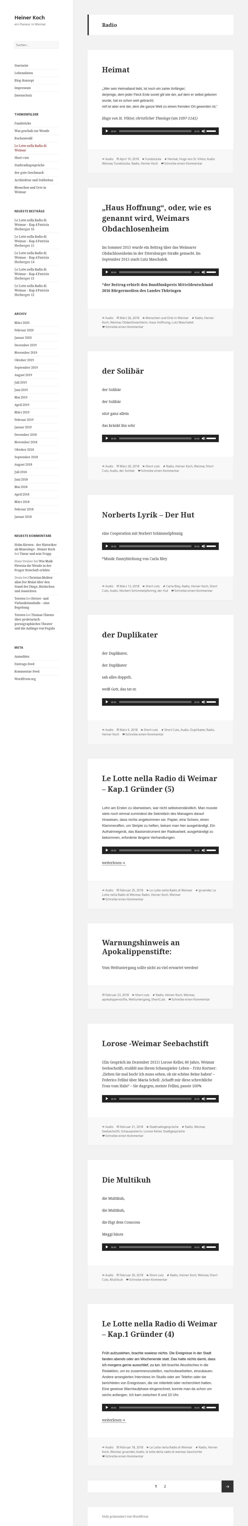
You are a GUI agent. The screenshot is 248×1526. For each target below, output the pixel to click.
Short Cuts (171, 730)
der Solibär (123, 371)
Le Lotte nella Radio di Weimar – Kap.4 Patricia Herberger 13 (32, 273)
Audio (109, 159)
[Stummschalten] (203, 131)
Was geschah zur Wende (32, 131)
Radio (135, 163)
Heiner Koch (30, 17)
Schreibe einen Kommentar (183, 163)
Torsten (20, 598)
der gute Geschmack (29, 173)
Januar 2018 (23, 517)
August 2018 (23, 464)
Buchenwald (23, 138)
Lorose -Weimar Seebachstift (155, 1043)
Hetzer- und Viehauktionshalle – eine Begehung (32, 602)
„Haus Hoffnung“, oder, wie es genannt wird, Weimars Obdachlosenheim (156, 217)
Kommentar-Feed (27, 671)
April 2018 (22, 494)
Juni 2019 (21, 390)
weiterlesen (114, 862)
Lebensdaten (24, 73)
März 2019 (22, 412)
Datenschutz (23, 95)
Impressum (23, 88)
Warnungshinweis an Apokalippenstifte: (141, 946)
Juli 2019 (21, 382)
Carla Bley (173, 586)
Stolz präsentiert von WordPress (125, 1516)
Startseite (21, 65)
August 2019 (23, 375)
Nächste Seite (227, 1486)
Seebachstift (111, 1131)
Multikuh (116, 1280)
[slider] (155, 131)
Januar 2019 (23, 427)
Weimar (115, 322)
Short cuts (22, 158)
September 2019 (26, 367)
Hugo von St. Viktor (192, 159)
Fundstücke (23, 123)
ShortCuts (158, 999)
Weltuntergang (139, 999)
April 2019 (22, 405)
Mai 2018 (21, 487)
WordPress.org (25, 679)
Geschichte (194, 1452)
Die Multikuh (126, 1180)
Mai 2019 (21, 397)
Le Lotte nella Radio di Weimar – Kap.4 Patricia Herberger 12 (32, 290)
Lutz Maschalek (183, 322)
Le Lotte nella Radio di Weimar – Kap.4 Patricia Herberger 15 (32, 241)
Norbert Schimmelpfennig (137, 591)
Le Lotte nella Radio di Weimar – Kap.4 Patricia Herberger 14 (32, 257)
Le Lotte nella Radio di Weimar (171, 890)
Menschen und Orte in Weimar (167, 318)
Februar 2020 (24, 330)
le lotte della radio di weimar (165, 1452)
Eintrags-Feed (24, 664)
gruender (205, 890)
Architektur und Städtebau (34, 180)
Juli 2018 (21, 472)
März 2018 (22, 502)
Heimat (116, 69)
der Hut (163, 591)
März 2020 (22, 323)
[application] (160, 131)
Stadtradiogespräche (29, 165)
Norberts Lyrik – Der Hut (148, 515)
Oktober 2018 (24, 450)
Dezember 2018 (26, 435)
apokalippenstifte (114, 999)
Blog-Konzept (24, 80)
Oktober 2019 (24, 360)
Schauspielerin (131, 1131)
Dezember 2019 (26, 345)
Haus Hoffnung (159, 322)
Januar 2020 (23, 338)
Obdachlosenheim (134, 322)
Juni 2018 (21, 479)
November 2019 (26, 353)
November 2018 (26, 442)
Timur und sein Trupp (35, 554)
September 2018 (26, 457)
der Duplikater (130, 635)
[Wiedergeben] (107, 131)
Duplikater (197, 730)
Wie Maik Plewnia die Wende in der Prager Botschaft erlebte (34, 565)
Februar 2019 (24, 420)
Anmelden (22, 656)
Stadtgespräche (174, 1131)
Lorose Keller (153, 1131)
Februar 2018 (24, 509)
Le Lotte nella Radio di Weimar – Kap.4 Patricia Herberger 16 (32, 224)
